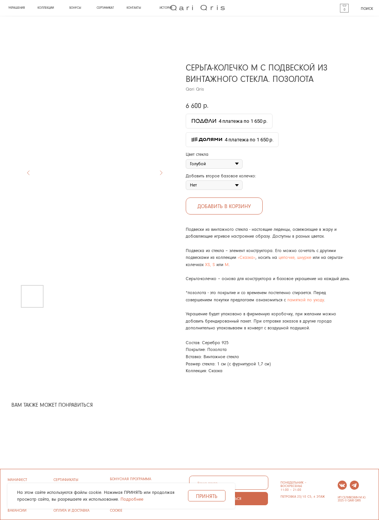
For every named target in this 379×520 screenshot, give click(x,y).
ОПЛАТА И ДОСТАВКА (71, 510)
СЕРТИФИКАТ (105, 7)
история (166, 7)
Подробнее (132, 499)
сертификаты (65, 479)
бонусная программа (130, 478)
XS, (208, 264)
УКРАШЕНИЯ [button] (16, 7)
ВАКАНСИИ (17, 510)
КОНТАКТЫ (134, 7)
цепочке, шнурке (295, 257)
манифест (17, 479)
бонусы (75, 7)
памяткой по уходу (305, 299)
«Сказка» (246, 257)
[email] (228, 482)
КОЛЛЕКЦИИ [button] (46, 7)
